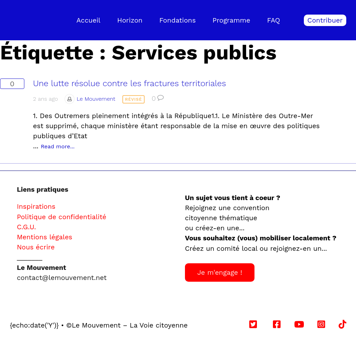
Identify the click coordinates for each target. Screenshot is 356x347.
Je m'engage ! (219, 272)
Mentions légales (44, 237)
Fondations (177, 20)
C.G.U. (26, 227)
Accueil (88, 20)
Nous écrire (36, 247)
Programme (231, 20)
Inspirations (36, 206)
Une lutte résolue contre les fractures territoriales (129, 83)
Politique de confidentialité (61, 217)
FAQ (273, 20)
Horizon (130, 20)
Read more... (57, 146)
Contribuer (325, 20)
